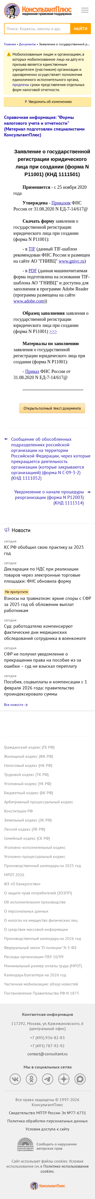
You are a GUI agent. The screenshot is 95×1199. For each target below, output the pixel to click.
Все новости (13, 704)
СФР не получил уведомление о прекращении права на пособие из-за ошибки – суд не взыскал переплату (42, 660)
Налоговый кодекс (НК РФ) (28, 765)
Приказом (60, 202)
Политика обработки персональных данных (47, 1120)
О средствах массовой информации (36, 929)
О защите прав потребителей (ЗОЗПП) (38, 892)
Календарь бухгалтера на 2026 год (35, 974)
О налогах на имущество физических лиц (41, 920)
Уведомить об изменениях (50, 101)
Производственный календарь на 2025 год (42, 865)
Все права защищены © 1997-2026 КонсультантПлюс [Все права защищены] (47, 1102)
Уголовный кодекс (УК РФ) (27, 783)
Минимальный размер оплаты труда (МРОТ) (43, 965)
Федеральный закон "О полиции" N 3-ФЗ (40, 947)
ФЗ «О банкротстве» (22, 883)
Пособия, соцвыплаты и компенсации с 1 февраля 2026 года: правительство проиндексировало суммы (45, 688)
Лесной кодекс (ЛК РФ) (24, 829)
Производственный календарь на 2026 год (42, 938)
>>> (53, 331)
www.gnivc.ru (72, 261)
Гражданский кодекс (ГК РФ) (29, 747)
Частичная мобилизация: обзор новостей (41, 983)
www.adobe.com (28, 301)
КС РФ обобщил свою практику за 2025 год (44, 550)
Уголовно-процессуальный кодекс (34, 856)
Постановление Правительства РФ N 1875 (41, 993)
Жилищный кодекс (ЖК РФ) (28, 756)
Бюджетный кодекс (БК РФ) (28, 792)
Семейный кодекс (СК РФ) (27, 838)
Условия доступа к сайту (47, 1128)
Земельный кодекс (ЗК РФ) (28, 820)
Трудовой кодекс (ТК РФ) (26, 774)
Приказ (32, 371)
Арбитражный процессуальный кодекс (38, 801)
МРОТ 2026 (14, 874)
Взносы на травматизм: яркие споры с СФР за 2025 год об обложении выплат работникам (47, 604)
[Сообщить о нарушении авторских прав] (47, 1144)
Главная (10, 44)
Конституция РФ (18, 810)
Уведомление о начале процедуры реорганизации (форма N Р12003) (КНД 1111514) (49, 497)
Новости (21, 530)
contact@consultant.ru (47, 1053)
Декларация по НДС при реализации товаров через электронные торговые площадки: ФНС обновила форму (42, 575)
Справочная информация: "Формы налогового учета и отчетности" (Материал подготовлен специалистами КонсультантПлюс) (44, 126)
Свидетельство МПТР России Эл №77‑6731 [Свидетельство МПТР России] (47, 1112)
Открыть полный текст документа (52, 408)
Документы (27, 44)
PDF (33, 270)
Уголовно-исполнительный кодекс (35, 847)
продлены (20, 84)
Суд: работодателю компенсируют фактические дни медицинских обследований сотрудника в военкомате (45, 632)
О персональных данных (26, 911)
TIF (32, 248)
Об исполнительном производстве (35, 901)
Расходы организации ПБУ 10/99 (34, 956)
